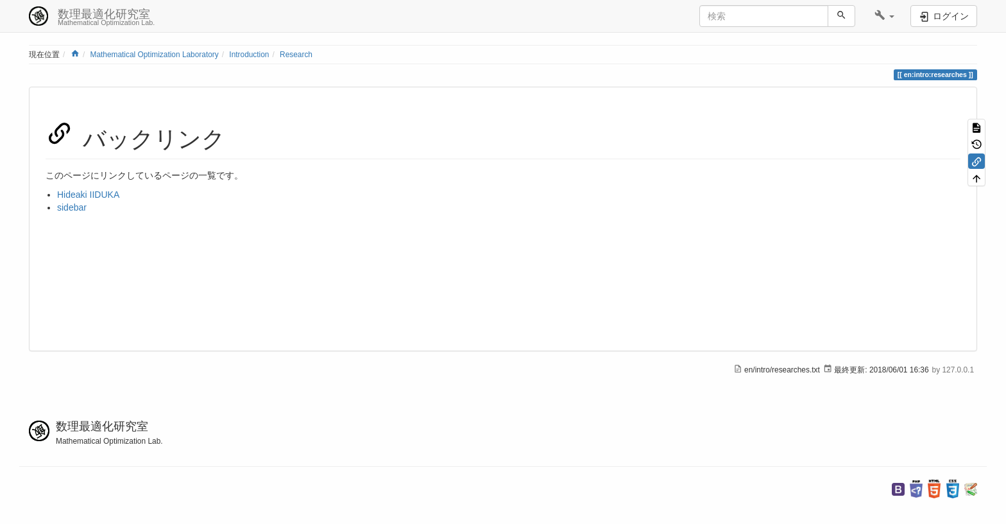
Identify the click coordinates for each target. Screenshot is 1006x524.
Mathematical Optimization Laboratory (154, 54)
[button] (884, 16)
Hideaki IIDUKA (88, 194)
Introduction (249, 54)
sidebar (72, 207)
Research (296, 54)
